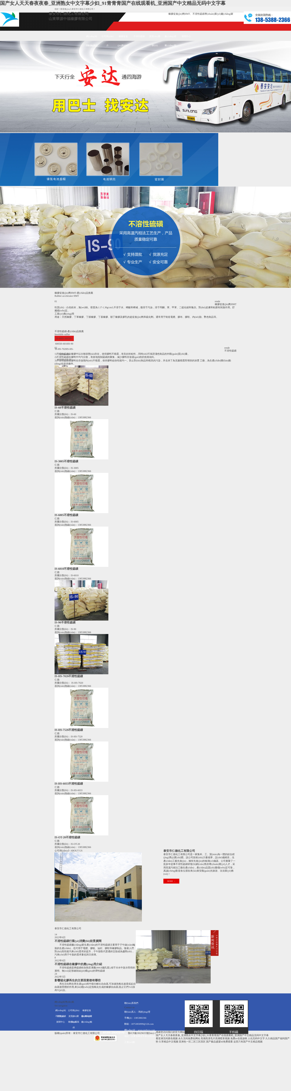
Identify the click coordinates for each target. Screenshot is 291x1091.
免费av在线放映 (238, 1038)
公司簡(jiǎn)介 (108, 38)
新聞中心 (186, 36)
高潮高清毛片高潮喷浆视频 (215, 1038)
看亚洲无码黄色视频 (167, 1038)
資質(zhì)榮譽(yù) (154, 38)
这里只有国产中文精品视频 (248, 1041)
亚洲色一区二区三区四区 (192, 1041)
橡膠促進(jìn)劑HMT (123, 38)
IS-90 (70, 343)
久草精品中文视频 (168, 1041)
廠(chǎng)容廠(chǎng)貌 (170, 38)
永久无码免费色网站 (189, 1038)
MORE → (171, 881)
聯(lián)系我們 (91, 47)
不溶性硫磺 (139, 36)
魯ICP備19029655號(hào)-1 (142, 1033)
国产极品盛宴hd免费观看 (219, 1041)
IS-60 (59, 338)
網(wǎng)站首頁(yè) (91, 38)
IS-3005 (65, 338)
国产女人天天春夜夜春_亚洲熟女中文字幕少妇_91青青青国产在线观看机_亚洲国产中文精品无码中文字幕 (113, 3)
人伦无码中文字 (256, 1038)
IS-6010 (64, 343)
